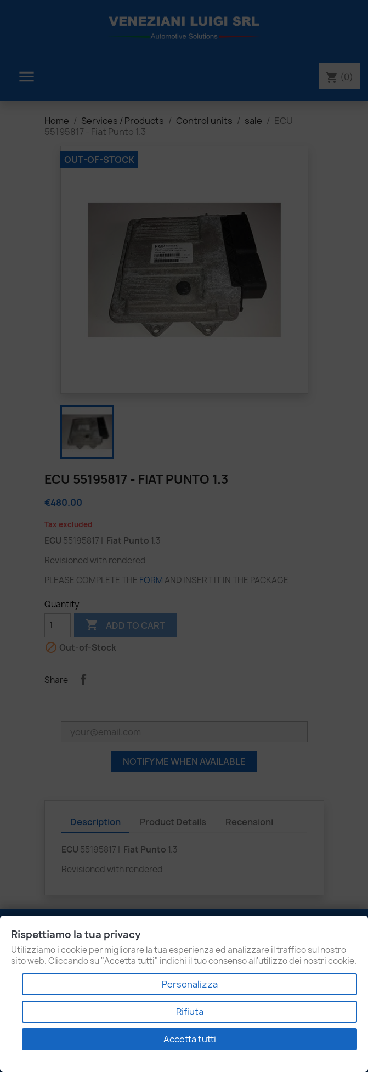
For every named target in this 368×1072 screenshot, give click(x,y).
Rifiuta (189, 1012)
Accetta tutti (189, 1039)
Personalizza (190, 984)
